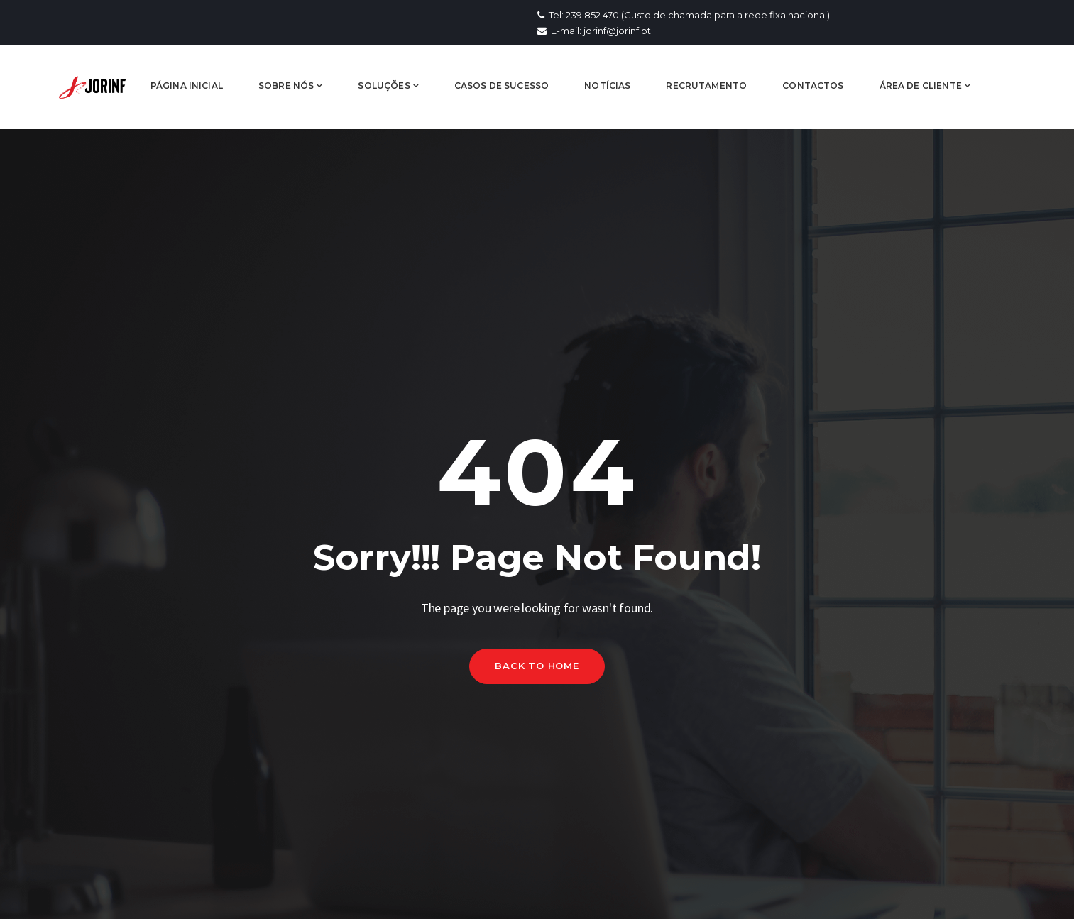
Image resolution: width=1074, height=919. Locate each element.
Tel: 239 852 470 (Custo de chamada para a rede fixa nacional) (683, 15)
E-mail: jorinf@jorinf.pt (594, 30)
